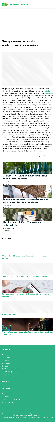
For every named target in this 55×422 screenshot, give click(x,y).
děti (35, 89)
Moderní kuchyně (9, 314)
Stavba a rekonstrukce (47, 156)
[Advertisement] (27, 20)
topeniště (49, 93)
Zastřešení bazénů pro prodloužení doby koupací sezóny (25, 276)
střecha (47, 91)
